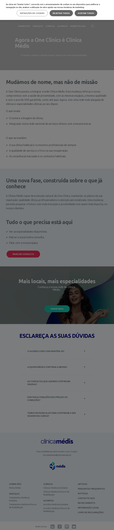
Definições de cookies (32, 13)
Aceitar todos (86, 13)
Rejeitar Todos (61, 13)
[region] (57, 10)
